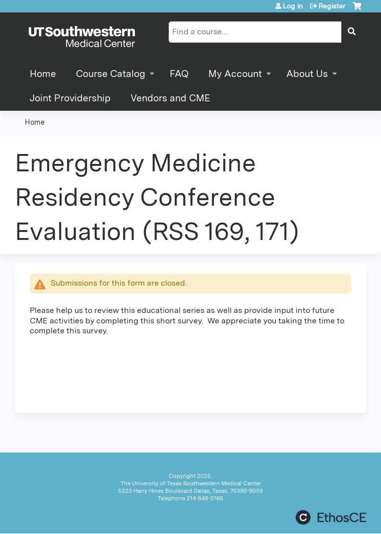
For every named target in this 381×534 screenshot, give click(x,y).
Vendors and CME (170, 98)
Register (331, 5)
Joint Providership (70, 98)
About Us (307, 73)
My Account (235, 73)
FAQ (179, 73)
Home (43, 73)
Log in (293, 5)
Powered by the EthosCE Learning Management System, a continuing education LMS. (331, 517)
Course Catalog (110, 73)
